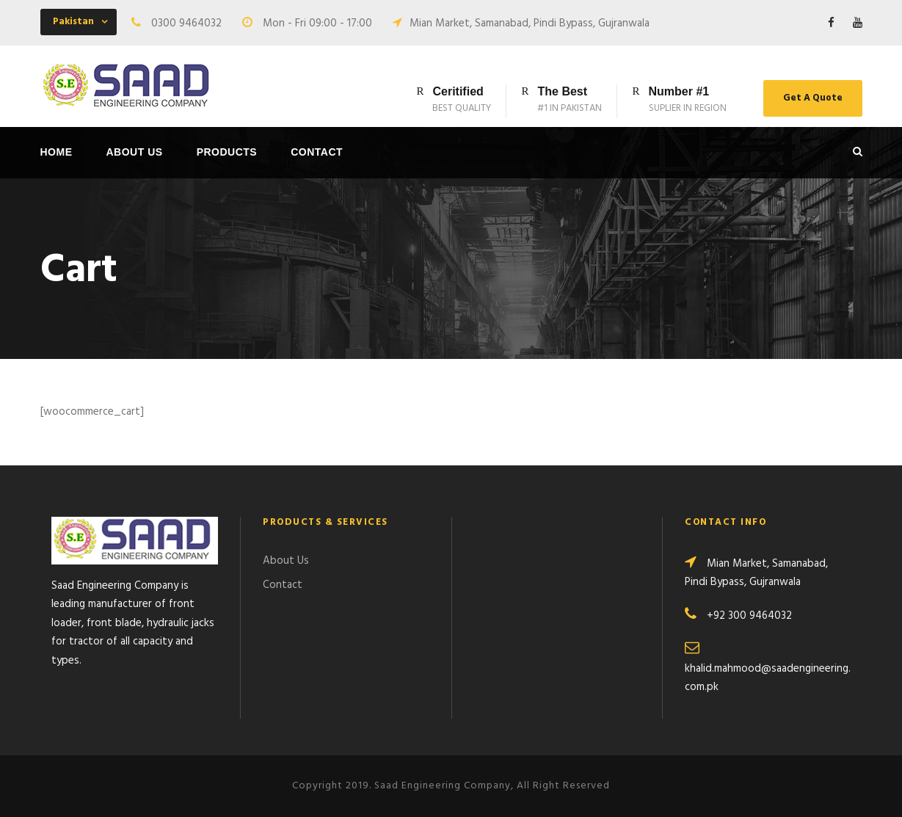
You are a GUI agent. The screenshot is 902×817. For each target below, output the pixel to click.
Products (227, 152)
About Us (134, 152)
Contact (317, 152)
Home (56, 152)
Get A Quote (813, 98)
